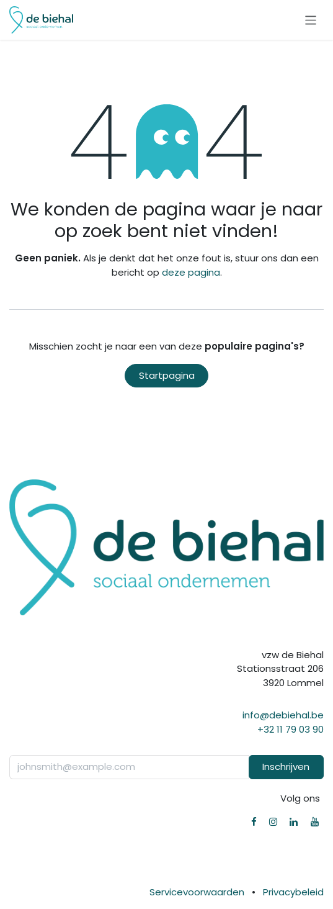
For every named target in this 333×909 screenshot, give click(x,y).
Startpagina (167, 375)
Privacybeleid (293, 891)
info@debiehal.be (283, 714)
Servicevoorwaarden (196, 891)
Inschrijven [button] (285, 766)
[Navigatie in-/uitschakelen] (311, 19)
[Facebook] (254, 822)
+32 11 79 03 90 (290, 729)
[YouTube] (315, 822)
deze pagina (191, 272)
